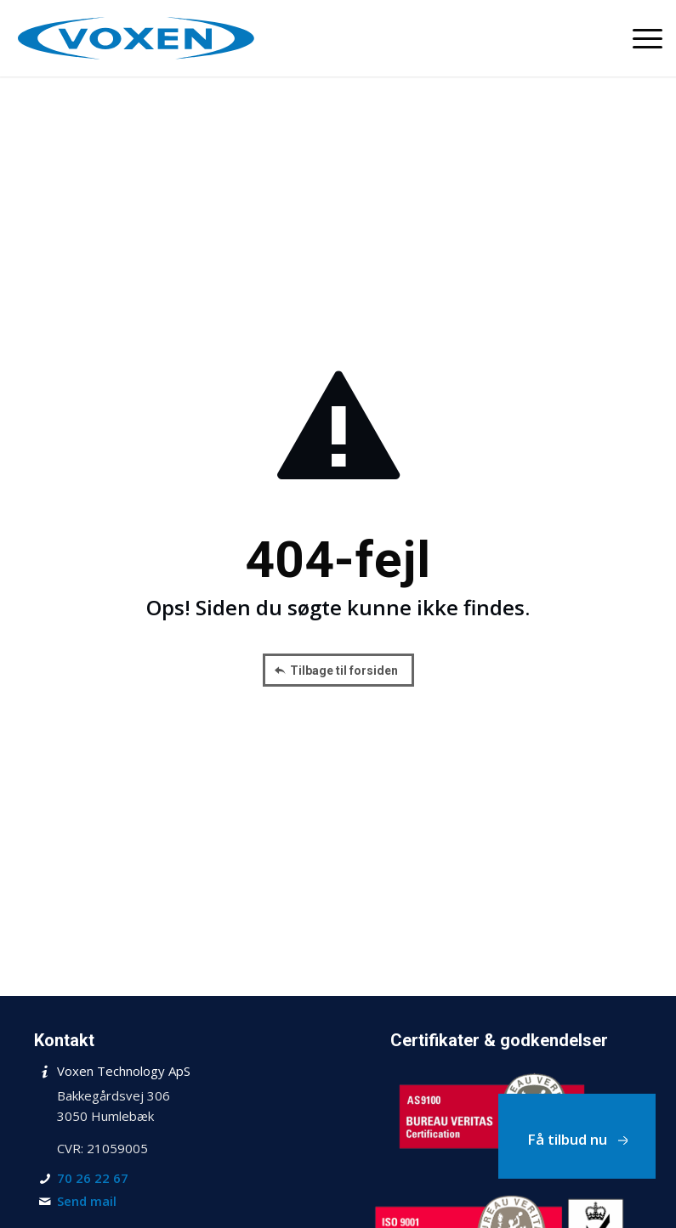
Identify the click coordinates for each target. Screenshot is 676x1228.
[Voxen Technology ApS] (136, 38)
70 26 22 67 (92, 1177)
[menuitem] (639, 38)
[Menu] (639, 38)
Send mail (86, 1200)
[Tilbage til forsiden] (338, 671)
